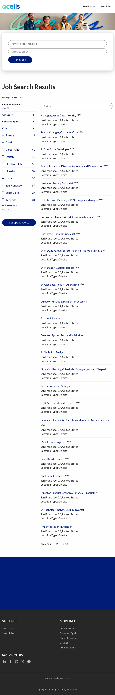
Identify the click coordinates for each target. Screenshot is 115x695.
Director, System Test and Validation (62, 335)
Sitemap (64, 642)
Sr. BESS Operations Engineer (58, 403)
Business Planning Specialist (57, 183)
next (65, 543)
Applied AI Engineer (52, 476)
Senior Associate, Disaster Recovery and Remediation (72, 166)
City (19, 128)
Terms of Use (50, 678)
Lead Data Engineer (52, 459)
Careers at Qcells (68, 633)
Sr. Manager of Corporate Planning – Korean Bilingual (71, 250)
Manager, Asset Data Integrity (58, 115)
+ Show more (9, 205)
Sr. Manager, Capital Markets (57, 267)
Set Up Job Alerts (19, 222)
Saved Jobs (105, 6)
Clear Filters (7, 210)
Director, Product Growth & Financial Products (68, 492)
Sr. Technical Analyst (52, 352)
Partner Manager (51, 318)
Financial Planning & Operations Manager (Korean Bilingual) (75, 420)
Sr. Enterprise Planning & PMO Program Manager (69, 200)
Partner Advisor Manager (55, 386)
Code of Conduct (68, 637)
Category (19, 115)
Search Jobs (89, 6)
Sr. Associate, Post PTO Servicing (60, 284)
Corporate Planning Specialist (58, 233)
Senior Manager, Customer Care (59, 132)
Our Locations (67, 628)
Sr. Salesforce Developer (55, 149)
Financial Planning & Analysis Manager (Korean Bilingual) (74, 369)
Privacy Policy (64, 678)
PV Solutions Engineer (53, 442)
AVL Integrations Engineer (56, 526)
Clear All (5, 108)
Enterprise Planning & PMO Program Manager (68, 217)
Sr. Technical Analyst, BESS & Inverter (62, 509)
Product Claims (68, 647)
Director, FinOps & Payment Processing (64, 301)
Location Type (19, 121)
